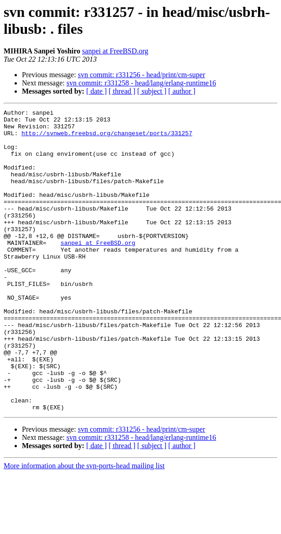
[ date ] (96, 91)
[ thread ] (122, 91)
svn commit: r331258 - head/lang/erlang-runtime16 (141, 83)
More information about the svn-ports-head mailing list (84, 526)
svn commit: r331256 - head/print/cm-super (141, 75)
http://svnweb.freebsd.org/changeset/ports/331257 (106, 138)
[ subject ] (152, 91)
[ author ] (182, 91)
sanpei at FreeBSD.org (115, 51)
